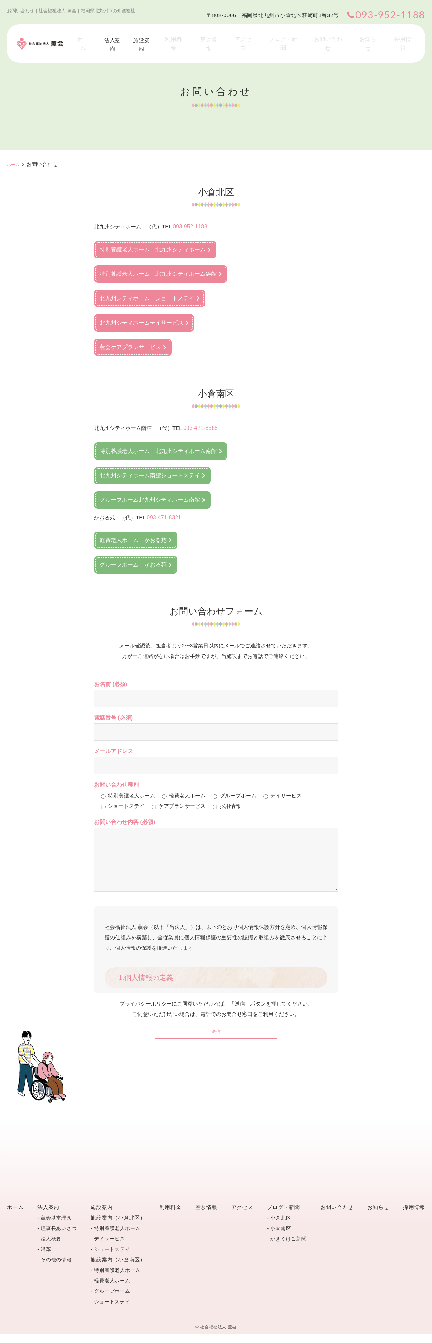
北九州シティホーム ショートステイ (147, 298)
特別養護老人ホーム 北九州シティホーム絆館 (158, 273)
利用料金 (192, 37)
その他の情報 (56, 1268)
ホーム (100, 37)
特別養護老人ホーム (117, 1237)
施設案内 (160, 37)
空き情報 (224, 37)
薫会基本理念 (56, 1226)
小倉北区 (280, 1226)
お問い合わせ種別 (116, 783)
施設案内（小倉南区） (118, 1268)
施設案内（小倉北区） (118, 1226)
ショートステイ (112, 1258)
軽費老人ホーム (112, 1289)
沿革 (46, 1258)
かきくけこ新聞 (288, 1247)
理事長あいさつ (59, 1237)
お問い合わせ (335, 37)
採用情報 (404, 37)
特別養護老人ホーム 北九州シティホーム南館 (158, 450)
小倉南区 (280, 1237)
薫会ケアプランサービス (130, 346)
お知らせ (373, 37)
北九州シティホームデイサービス (141, 322)
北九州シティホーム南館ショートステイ (150, 474)
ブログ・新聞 (292, 37)
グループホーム (112, 1300)
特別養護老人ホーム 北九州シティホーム (153, 249)
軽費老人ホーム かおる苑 (133, 538)
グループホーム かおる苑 (133, 563)
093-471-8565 (199, 427)
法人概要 (51, 1247)
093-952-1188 (189, 226)
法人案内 (129, 37)
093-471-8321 (163, 516)
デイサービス (109, 1247)
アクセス (256, 37)
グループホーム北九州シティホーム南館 (150, 498)
